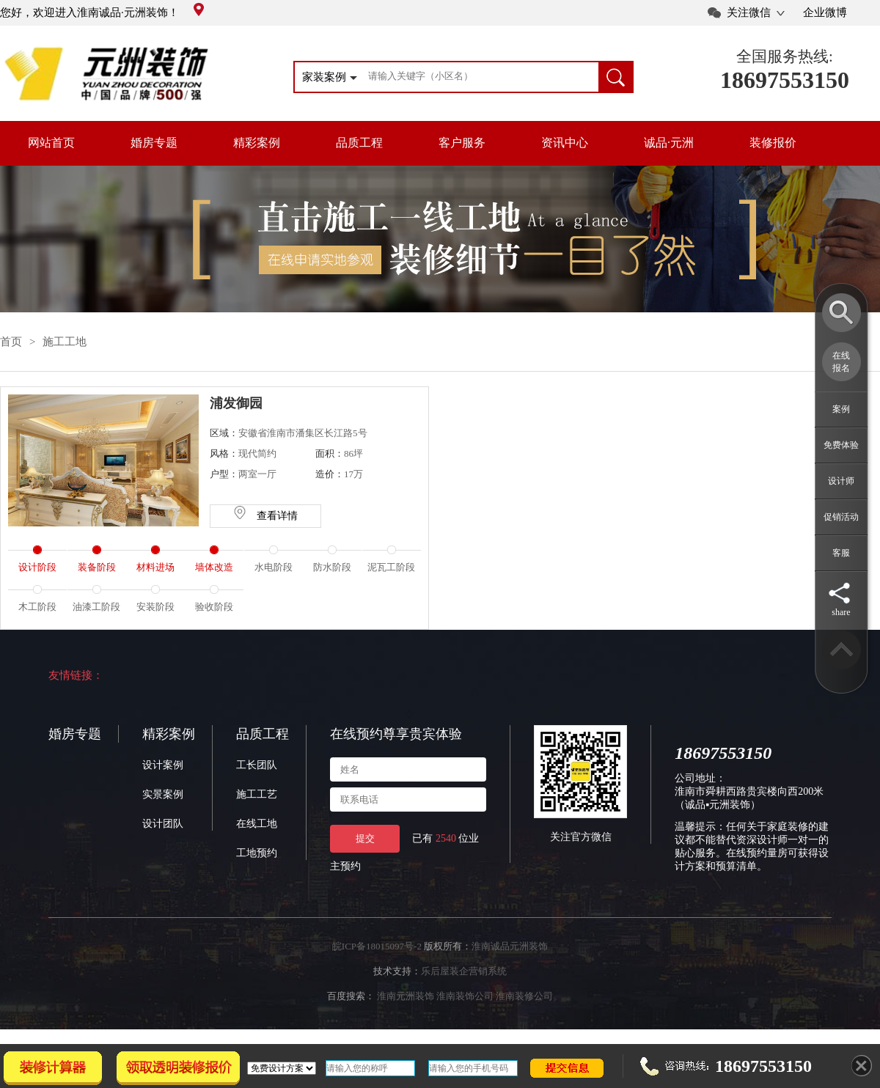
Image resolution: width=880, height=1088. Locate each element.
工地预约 (256, 853)
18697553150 (784, 80)
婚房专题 (154, 142)
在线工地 (256, 823)
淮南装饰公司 (465, 995)
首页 (11, 342)
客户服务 (462, 142)
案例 (841, 409)
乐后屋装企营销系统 (464, 971)
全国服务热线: (784, 56)
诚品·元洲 (669, 142)
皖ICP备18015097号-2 (377, 946)
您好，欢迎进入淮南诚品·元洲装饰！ (102, 12)
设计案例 (162, 765)
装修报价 (772, 142)
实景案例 (162, 794)
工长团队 (256, 765)
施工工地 (65, 342)
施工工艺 (256, 794)
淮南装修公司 (524, 995)
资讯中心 (564, 142)
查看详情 (265, 515)
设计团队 (162, 823)
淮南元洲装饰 (405, 995)
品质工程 (359, 142)
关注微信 (749, 12)
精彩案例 (256, 142)
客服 (841, 553)
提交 (365, 838)
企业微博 (825, 12)
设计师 (841, 481)
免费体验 (841, 445)
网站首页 (51, 142)
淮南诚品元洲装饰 (510, 946)
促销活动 (841, 517)
